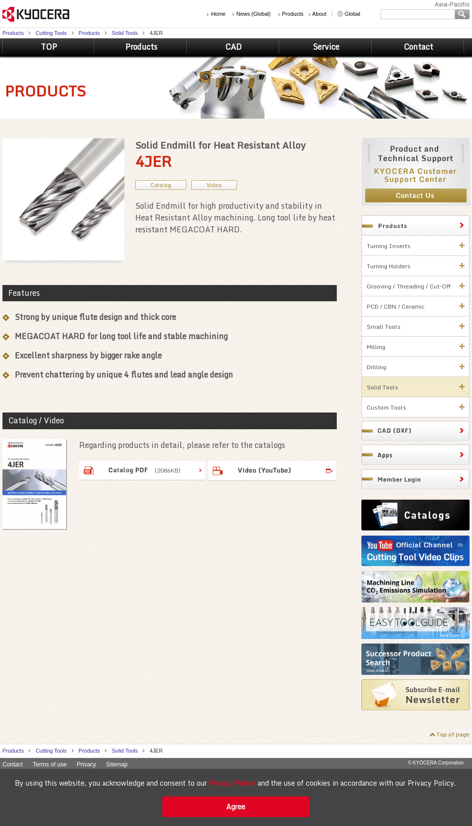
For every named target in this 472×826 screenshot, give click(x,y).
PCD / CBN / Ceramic (396, 306)
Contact (418, 46)
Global (352, 14)
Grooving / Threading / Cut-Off (409, 286)
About (319, 14)
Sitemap (117, 764)
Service (326, 46)
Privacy (86, 764)
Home (218, 14)
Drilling (376, 367)
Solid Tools (125, 33)
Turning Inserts (389, 246)
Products (292, 14)
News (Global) (253, 14)
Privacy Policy (232, 783)
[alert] (236, 797)
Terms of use (50, 764)
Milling (376, 346)
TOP (49, 46)
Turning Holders (389, 266)
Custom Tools (386, 407)
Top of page (453, 734)
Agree (235, 806)
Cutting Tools (50, 33)
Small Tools (384, 326)
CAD (233, 46)
